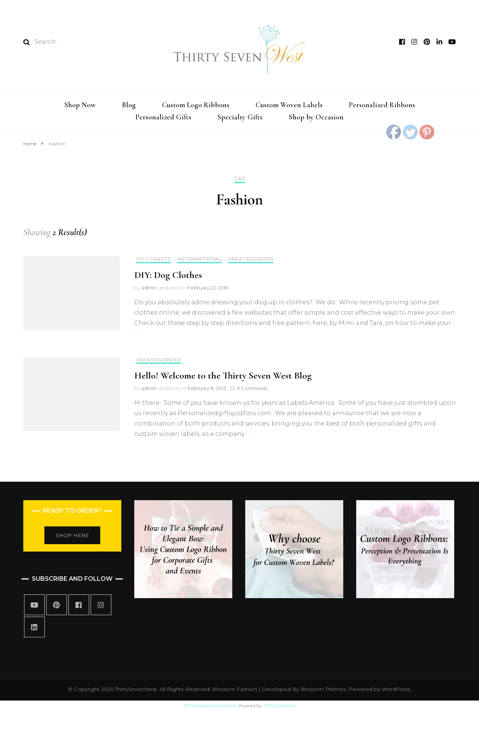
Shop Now (80, 105)
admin (148, 288)
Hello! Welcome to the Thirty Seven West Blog (223, 375)
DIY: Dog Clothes (168, 275)
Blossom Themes (322, 689)
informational (199, 259)
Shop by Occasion (316, 117)
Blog (129, 105)
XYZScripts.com (279, 705)
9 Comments (252, 388)
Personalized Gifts (163, 117)
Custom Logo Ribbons (195, 105)
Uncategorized (250, 259)
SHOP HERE (72, 535)
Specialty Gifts (240, 117)
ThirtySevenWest (136, 689)
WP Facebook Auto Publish (210, 705)
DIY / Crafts (153, 259)
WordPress (396, 689)
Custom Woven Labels (289, 105)
